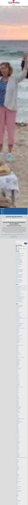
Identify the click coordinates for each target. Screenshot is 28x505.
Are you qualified (18, 325)
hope (16, 314)
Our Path (17, 466)
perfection (17, 503)
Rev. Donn (17, 252)
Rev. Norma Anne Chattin (19, 255)
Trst (16, 480)
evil (16, 343)
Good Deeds (17, 332)
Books (2, 212)
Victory (17, 331)
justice (16, 344)
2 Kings (17, 460)
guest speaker (17, 441)
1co (16, 485)
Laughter (17, 454)
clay (16, 504)
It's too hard (17, 434)
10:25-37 (17, 267)
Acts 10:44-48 (7, 222)
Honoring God (17, 408)
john (16, 487)
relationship (17, 342)
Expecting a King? (18, 406)
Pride (16, 424)
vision (16, 349)
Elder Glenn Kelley (18, 258)
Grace (16, 308)
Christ (16, 334)
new (16, 492)
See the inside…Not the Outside (20, 328)
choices (17, 347)
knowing (17, 446)
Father (17, 440)
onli (16, 268)
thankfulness (17, 411)
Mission (17, 401)
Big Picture (17, 467)
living (16, 427)
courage (17, 409)
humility (17, 402)
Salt (16, 498)
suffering (17, 320)
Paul (16, 493)
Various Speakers (18, 275)
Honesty (17, 474)
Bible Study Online (18, 306)
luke (16, 278)
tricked (17, 494)
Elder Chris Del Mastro (19, 262)
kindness (17, 329)
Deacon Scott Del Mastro (19, 274)
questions (17, 420)
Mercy (16, 464)
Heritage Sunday (18, 295)
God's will (17, 443)
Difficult (17, 459)
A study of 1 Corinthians (19, 301)
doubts (17, 348)
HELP (16, 496)
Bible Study (17, 313)
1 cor (16, 484)
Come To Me (17, 337)
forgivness (17, 330)
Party (16, 465)
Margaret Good (18, 282)
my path (17, 336)
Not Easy (17, 315)
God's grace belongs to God (19, 323)
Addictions (17, 475)
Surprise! (17, 439)
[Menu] (14, 5)
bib (16, 463)
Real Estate (17, 442)
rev (16, 265)
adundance (17, 404)
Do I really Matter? (18, 339)
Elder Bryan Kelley (18, 256)
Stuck (16, 451)
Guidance (17, 400)
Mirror (16, 423)
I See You (17, 294)
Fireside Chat (17, 307)
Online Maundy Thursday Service (20, 418)
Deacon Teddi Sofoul (18, 264)
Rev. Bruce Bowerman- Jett (19, 253)
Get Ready (17, 415)
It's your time (17, 326)
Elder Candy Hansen (18, 279)
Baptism (17, 425)
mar (16, 470)
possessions (17, 447)
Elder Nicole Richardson (19, 261)
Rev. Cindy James (18, 263)
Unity (16, 452)
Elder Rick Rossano (18, 259)
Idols (16, 414)
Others (17, 444)
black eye (17, 432)
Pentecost (17, 437)
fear (16, 322)
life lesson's (17, 455)
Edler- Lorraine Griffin (18, 277)
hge (16, 479)
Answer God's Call (18, 317)
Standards (17, 461)
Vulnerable (17, 469)
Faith (16, 310)
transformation (18, 500)
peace (16, 327)
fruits (16, 435)
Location (17, 429)
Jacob (16, 477)
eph (16, 472)
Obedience (17, 319)
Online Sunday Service (18, 305)
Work (16, 433)
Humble (17, 405)
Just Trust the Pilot (18, 324)
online (16, 272)
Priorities (17, 450)
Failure (17, 403)
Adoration (17, 410)
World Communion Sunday (19, 297)
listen (16, 333)
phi (16, 471)
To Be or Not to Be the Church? (20, 296)
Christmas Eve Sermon (19, 421)
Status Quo (17, 448)
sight (16, 399)
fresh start (17, 501)
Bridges (17, 495)
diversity (17, 346)
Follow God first (18, 312)
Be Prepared (17, 417)
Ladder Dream (17, 481)
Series (2, 211)
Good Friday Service (18, 490)
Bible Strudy (17, 478)
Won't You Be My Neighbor (19, 293)
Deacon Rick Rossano (18, 276)
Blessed (17, 340)
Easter (16, 338)
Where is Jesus (17, 407)
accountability (17, 422)
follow (17, 430)
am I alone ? (17, 436)
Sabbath (17, 468)
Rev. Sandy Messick (18, 266)
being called (17, 341)
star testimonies (18, 486)
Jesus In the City (18, 299)
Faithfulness (17, 321)
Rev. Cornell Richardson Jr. (19, 280)
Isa (16, 489)
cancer (16, 426)
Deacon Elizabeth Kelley (19, 269)
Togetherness (17, 491)
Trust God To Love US (18, 335)
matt (16, 273)
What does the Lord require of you (20, 318)
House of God (17, 488)
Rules (16, 462)
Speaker (2, 210)
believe (17, 482)
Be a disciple (17, 316)
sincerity (17, 428)
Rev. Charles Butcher (18, 281)
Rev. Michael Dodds (18, 260)
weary (16, 476)
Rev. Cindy (17, 257)
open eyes (17, 412)
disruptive (17, 431)
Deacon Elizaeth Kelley (19, 270)
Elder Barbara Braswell (19, 271)
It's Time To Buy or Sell (19, 298)
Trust (16, 311)
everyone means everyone (19, 345)
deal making (17, 453)
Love (16, 309)
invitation (17, 419)
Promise (17, 445)
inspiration (17, 456)
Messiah (17, 438)
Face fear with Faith (18, 300)
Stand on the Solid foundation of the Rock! (21, 457)
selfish (16, 449)
